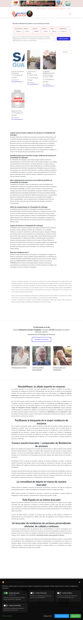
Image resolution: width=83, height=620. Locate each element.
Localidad (44, 28)
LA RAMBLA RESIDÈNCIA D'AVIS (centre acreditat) (49, 73)
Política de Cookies (7, 616)
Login (68, 8)
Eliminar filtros (55, 38)
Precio (52, 28)
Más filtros (65, 51)
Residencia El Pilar (16, 111)
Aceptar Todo (75, 616)
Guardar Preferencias (62, 616)
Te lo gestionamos (17, 81)
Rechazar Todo (47, 616)
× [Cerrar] (79, 582)
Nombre (26, 28)
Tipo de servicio (18, 28)
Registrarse (62, 8)
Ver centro (15, 80)
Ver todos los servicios (41, 339)
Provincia (35, 28)
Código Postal (63, 28)
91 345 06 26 (43, 8)
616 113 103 (54, 8)
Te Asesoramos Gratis (18, 368)
